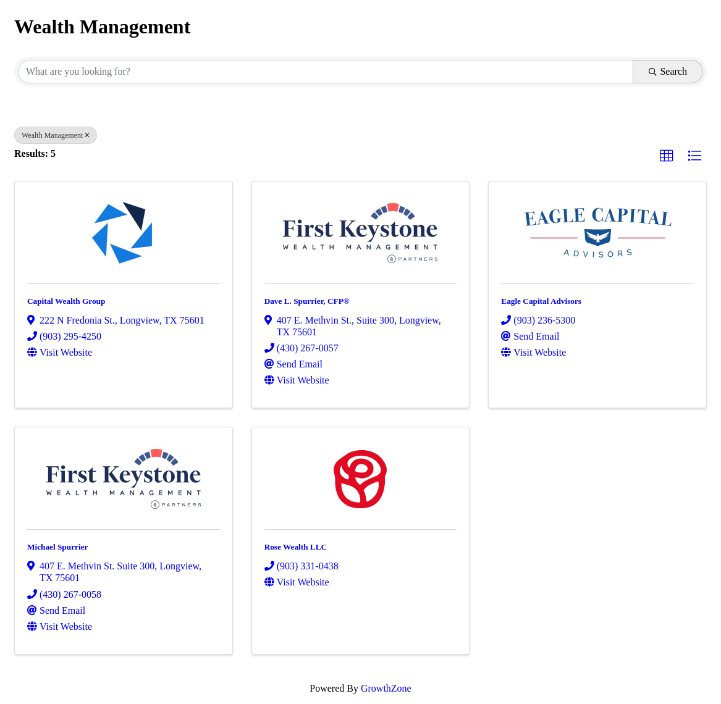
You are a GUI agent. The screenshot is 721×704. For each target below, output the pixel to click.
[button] (666, 156)
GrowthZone (386, 688)
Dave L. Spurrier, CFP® (307, 301)
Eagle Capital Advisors (541, 301)
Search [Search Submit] (668, 71)
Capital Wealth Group (66, 301)
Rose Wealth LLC (295, 546)
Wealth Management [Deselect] (56, 135)
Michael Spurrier (57, 546)
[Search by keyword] (325, 71)
